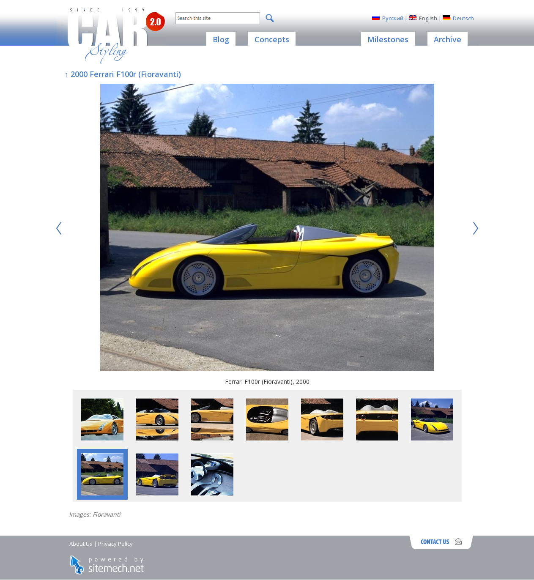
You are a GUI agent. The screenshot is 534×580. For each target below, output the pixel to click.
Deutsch (463, 18)
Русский (392, 18)
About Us (81, 543)
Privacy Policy (115, 543)
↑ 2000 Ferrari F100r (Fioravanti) (123, 74)
